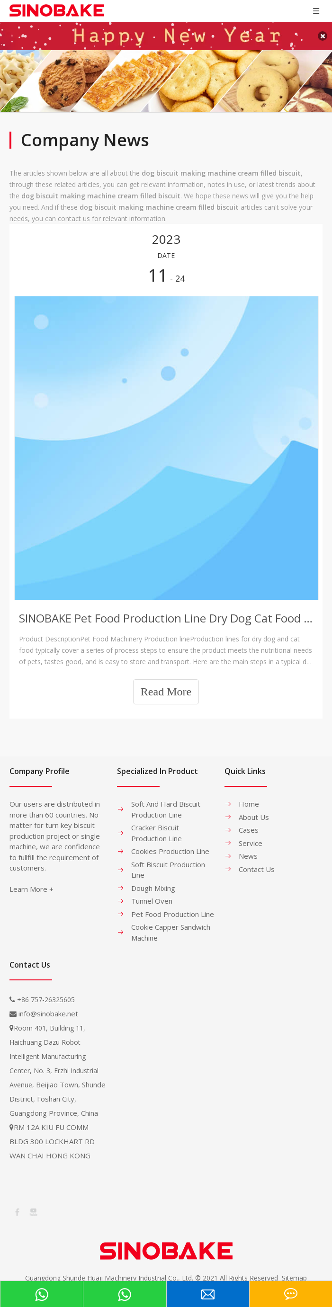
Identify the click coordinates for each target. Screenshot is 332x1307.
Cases (249, 820)
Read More (166, 682)
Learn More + (31, 879)
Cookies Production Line (170, 841)
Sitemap (294, 1267)
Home (249, 794)
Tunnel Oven (151, 891)
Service (250, 833)
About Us (254, 807)
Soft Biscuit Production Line (168, 860)
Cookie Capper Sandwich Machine (170, 923)
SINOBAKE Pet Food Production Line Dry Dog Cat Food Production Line (166, 608)
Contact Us (257, 859)
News (248, 846)
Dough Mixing (153, 878)
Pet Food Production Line (172, 904)
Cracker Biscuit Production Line (156, 823)
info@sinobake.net (48, 1004)
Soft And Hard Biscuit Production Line (165, 800)
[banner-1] (166, 72)
